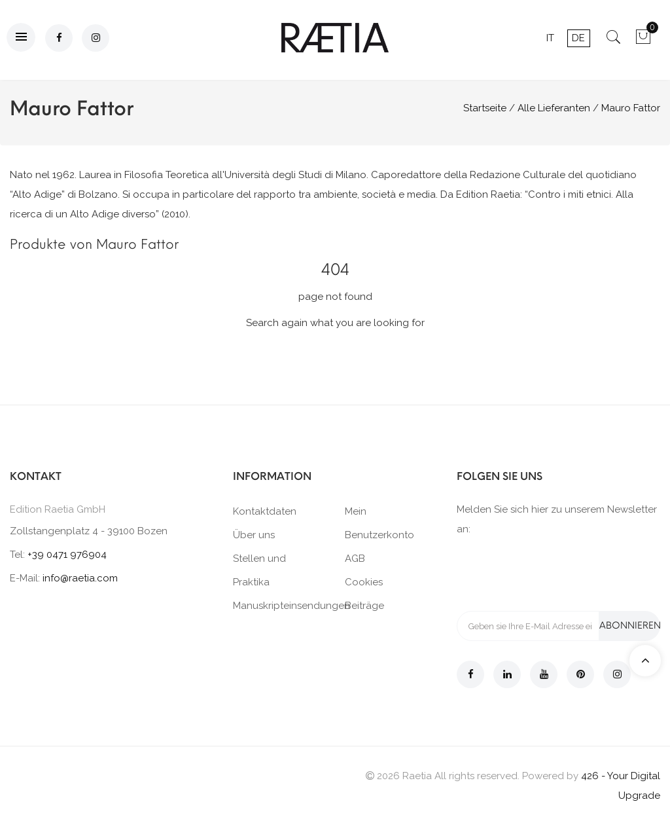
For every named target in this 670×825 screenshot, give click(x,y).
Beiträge (364, 606)
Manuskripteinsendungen (291, 606)
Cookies (364, 582)
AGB (355, 558)
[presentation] (556, 572)
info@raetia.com (80, 578)
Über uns (254, 535)
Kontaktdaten (264, 511)
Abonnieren (629, 625)
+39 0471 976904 (67, 554)
